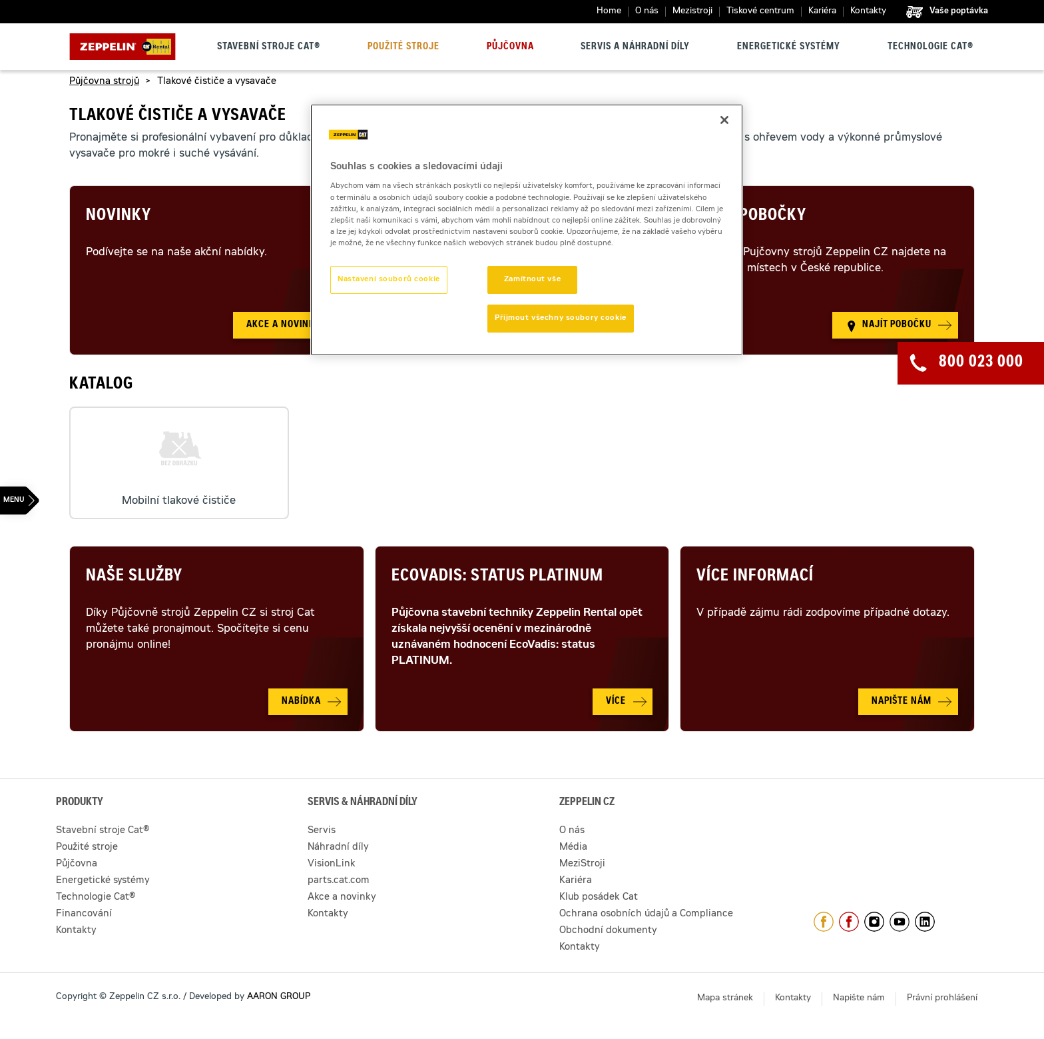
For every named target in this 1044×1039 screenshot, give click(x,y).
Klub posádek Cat (598, 897)
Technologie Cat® (930, 47)
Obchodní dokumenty (608, 931)
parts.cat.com (339, 881)
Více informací (755, 577)
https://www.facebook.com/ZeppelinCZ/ (824, 922)
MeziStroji (582, 864)
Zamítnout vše (532, 279)
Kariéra (822, 11)
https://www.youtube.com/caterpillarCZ (900, 922)
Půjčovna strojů (104, 82)
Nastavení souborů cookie (389, 279)
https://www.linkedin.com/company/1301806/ (925, 922)
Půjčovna (510, 47)
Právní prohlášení (942, 998)
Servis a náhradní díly (635, 47)
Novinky (118, 217)
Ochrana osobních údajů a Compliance (646, 914)
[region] (526, 230)
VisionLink (332, 864)
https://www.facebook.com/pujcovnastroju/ (849, 922)
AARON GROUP (278, 997)
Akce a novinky (342, 897)
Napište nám (859, 998)
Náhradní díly (338, 847)
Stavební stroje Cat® (268, 47)
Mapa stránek (725, 998)
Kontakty (868, 11)
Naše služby (134, 577)
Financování (84, 914)
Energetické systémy (788, 47)
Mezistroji (692, 11)
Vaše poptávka (958, 11)
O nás (646, 11)
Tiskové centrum (760, 11)
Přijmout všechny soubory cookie (561, 318)
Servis (322, 831)
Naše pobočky (751, 217)
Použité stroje (403, 47)
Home (609, 11)
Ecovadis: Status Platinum (497, 577)
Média (573, 847)
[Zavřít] (724, 120)
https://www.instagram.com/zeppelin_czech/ (874, 922)
